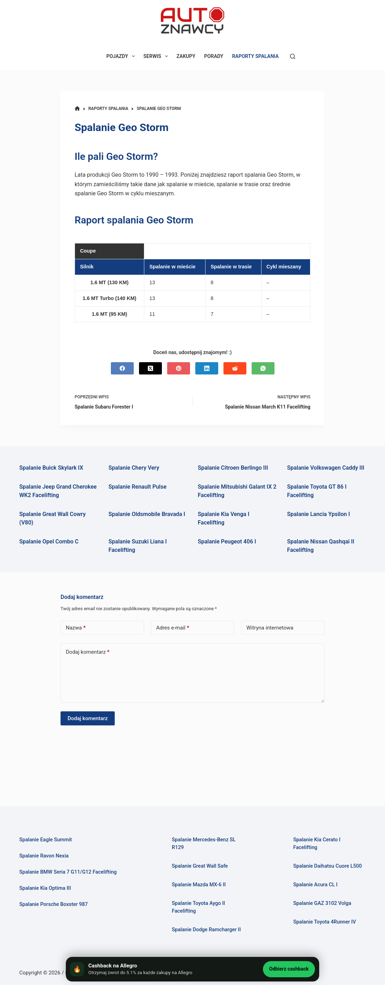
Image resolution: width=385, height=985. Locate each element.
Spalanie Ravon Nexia (44, 856)
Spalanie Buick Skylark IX (51, 467)
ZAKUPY (186, 56)
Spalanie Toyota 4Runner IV (324, 922)
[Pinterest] (178, 368)
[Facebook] (122, 368)
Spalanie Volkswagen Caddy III (326, 467)
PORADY (213, 56)
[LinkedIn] (206, 368)
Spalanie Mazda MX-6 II (199, 884)
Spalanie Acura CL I (315, 884)
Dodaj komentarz (87, 652)
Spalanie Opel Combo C (48, 541)
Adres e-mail (172, 628)
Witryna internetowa (269, 628)
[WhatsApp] (263, 368)
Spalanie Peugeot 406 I (227, 541)
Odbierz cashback (289, 969)
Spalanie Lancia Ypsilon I (318, 514)
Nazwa (76, 628)
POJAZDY (121, 56)
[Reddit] (234, 368)
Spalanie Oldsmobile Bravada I (146, 514)
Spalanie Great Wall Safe (200, 866)
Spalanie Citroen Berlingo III (233, 467)
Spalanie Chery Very (133, 467)
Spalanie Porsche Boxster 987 (53, 904)
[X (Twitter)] (150, 368)
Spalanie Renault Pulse (137, 486)
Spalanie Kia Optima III (45, 888)
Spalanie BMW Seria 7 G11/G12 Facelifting (68, 872)
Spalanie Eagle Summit (45, 839)
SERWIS (157, 56)
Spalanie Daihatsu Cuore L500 (327, 866)
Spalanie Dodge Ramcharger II (206, 929)
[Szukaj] (292, 56)
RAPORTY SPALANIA (255, 56)
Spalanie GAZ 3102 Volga (322, 903)
